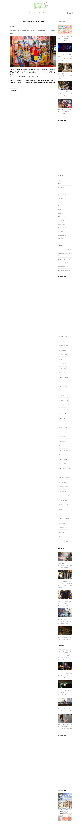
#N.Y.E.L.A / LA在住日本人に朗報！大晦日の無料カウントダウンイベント (65, 675)
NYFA (60, 464)
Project (45, 13)
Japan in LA (62, 423)
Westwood (61, 532)
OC (65, 464)
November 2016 (62, 227)
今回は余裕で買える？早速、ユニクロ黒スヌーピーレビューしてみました (65, 603)
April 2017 (60, 209)
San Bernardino (62, 491)
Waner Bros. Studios (63, 527)
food (67, 400)
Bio (40, 13)
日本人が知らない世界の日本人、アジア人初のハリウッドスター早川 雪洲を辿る (65, 726)
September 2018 (62, 180)
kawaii (60, 427)
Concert (68, 373)
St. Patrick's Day (63, 500)
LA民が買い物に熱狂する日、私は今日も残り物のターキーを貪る (65, 111)
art (59, 350)
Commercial (62, 373)
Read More (13, 90)
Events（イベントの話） (64, 259)
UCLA (65, 509)
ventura (66, 514)
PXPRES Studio (38, 828)
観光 (67, 541)
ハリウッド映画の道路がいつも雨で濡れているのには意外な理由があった (65, 693)
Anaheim (61, 345)
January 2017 (61, 220)
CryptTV (61, 377)
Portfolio (69, 468)
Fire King (61, 400)
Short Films (68, 495)
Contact (51, 13)
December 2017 (61, 183)
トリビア (61, 541)
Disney (66, 377)
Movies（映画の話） (63, 266)
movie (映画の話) (63, 450)
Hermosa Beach (62, 409)
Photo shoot (62, 468)
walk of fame (62, 523)
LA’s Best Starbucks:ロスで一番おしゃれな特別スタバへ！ (65, 639)
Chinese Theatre (62, 363)
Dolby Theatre (62, 386)
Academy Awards (63, 336)
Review (61, 486)
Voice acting (67, 518)
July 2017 (60, 198)
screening (61, 495)
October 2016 (61, 231)
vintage (60, 518)
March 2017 (61, 213)
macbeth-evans (62, 441)
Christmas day (62, 368)
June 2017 (60, 202)
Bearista (61, 354)
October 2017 (61, 191)
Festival (68, 395)
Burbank (67, 354)
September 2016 (62, 235)
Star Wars (61, 505)
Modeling (61, 445)
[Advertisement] (65, 147)
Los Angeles (62, 436)
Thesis (60, 509)
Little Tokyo (62, 432)
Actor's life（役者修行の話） (65, 250)
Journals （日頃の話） (63, 263)
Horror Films (62, 418)
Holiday (61, 413)
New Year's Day (62, 454)
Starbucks (68, 505)
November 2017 (62, 187)
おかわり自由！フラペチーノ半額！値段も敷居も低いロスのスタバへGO (65, 621)
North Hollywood (63, 459)
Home (31, 13)
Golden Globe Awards (64, 404)
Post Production (62, 473)
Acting (60, 341)
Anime (66, 345)
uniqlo (60, 514)
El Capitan (61, 395)
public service (68, 477)
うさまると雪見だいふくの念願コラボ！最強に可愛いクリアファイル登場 (65, 38)
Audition (64, 350)
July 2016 (60, 238)
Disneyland (61, 382)
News (35, 13)
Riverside (67, 486)
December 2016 (61, 224)
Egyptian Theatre (63, 391)
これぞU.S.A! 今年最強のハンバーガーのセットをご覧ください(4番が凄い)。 (65, 93)
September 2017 (62, 194)
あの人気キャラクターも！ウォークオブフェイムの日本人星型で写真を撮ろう (65, 565)
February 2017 (61, 216)
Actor (65, 341)
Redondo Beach (62, 482)
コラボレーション (63, 536)
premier (61, 477)
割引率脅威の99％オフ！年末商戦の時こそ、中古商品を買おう (65, 76)
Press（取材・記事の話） (64, 270)
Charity (61, 359)
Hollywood (67, 413)
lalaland (66, 427)
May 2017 (60, 205)
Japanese (69, 423)
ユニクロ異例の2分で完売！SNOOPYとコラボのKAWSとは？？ (64, 657)
